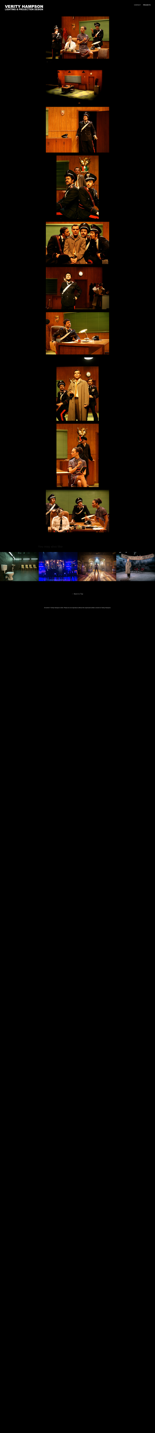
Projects (147, 5)
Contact (137, 5)
